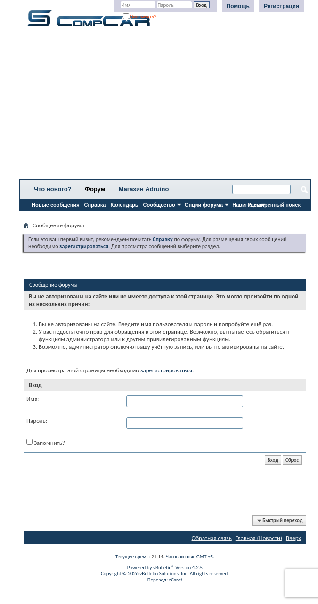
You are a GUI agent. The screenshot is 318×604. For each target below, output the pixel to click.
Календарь (124, 205)
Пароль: (36, 420)
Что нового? (53, 189)
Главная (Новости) (259, 537)
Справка (95, 205)
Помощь (238, 6)
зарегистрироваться (166, 370)
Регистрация (281, 6)
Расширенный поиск (274, 205)
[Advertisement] (165, 106)
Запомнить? (140, 16)
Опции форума (204, 205)
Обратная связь (212, 537)
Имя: (32, 399)
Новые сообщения (56, 205)
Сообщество (159, 205)
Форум (95, 189)
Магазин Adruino (144, 189)
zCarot (176, 580)
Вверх (293, 537)
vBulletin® (163, 567)
